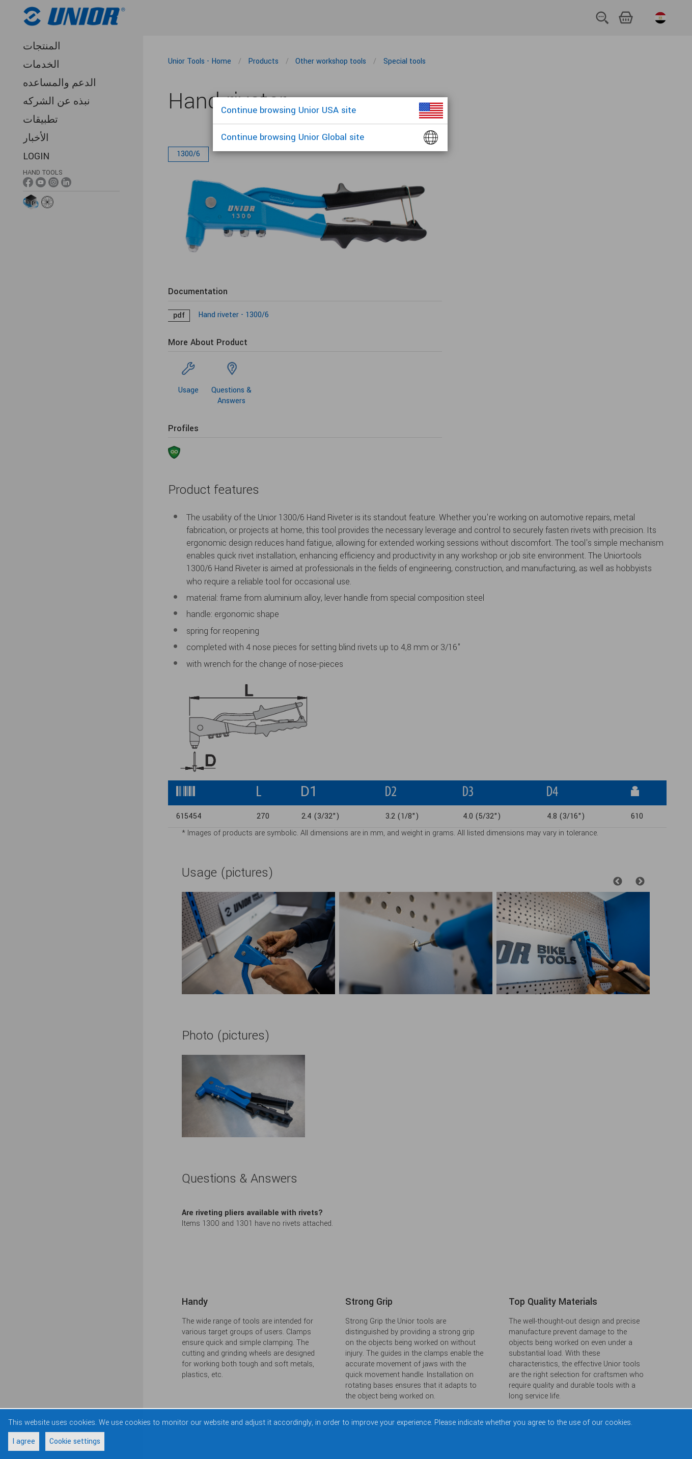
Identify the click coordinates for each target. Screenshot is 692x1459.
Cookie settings (74, 1441)
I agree (23, 1441)
